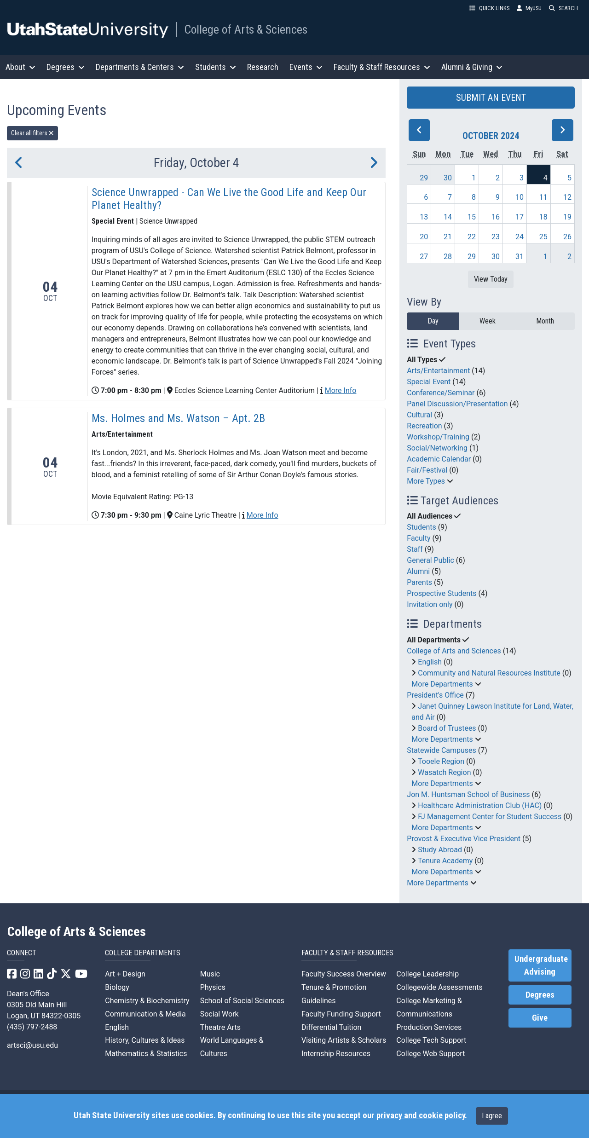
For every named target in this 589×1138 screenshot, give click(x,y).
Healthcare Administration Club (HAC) (480, 805)
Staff (415, 549)
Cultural (419, 414)
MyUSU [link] (529, 8)
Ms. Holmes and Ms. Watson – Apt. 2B (178, 418)
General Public (430, 560)
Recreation (424, 426)
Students (421, 527)
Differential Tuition (331, 1027)
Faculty (418, 538)
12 (567, 197)
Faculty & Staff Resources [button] (382, 67)
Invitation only (429, 604)
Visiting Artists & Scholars (343, 1040)
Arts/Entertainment (438, 370)
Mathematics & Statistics (146, 1053)
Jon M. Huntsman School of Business (468, 794)
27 (424, 256)
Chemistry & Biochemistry (147, 1000)
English (430, 662)
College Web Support (430, 1053)
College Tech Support (431, 1040)
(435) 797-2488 (32, 1026)
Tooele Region (441, 761)
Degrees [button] (65, 67)
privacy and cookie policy (420, 1115)
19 (567, 217)
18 (543, 217)
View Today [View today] (491, 279)
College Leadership (427, 974)
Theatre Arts (220, 1027)
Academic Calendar (439, 459)
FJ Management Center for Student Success (489, 816)
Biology (117, 987)
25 (543, 236)
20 (424, 236)
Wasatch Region (444, 772)
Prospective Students (441, 593)
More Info (341, 390)
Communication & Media (145, 1014)
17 (519, 217)
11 (543, 197)
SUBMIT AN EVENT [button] (491, 97)
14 (448, 217)
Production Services (429, 1027)
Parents (419, 582)
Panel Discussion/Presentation (457, 403)
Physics (212, 987)
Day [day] (433, 321)
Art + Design (125, 974)
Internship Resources (335, 1053)
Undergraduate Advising (541, 965)
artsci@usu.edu (32, 1045)
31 (519, 256)
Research (262, 67)
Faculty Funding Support (341, 1014)
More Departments (442, 684)
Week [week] (487, 321)
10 (519, 197)
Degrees (539, 995)
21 (448, 236)
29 (424, 177)
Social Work (219, 1014)
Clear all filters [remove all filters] (32, 133)
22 (472, 236)
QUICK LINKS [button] (489, 8)
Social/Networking (437, 448)
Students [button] (215, 67)
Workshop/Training (438, 437)
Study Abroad (440, 849)
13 (424, 217)
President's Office (435, 695)
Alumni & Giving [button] (471, 67)
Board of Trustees (447, 728)
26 (567, 236)
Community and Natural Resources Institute (489, 673)
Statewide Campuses (441, 750)
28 (448, 256)
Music (210, 974)
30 (448, 177)
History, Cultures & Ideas (145, 1040)
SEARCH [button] (563, 8)
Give (540, 1018)
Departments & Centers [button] (140, 67)
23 (495, 236)
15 (472, 217)
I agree (492, 1115)
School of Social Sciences (242, 1000)
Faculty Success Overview (343, 974)
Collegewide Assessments (439, 987)
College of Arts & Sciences (245, 29)
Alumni (418, 571)
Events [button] (306, 67)
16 (495, 217)
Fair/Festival (427, 470)
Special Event (428, 381)
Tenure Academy (445, 860)
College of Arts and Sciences (454, 651)
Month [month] (545, 321)
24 (519, 236)
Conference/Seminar (440, 392)
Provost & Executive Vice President (463, 838)
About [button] (20, 67)
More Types (426, 481)
